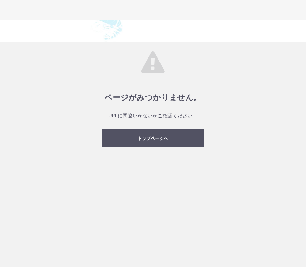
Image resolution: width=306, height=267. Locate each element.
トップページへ (153, 138)
